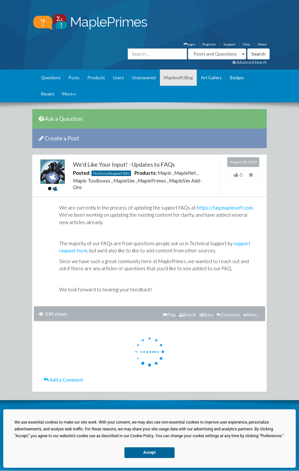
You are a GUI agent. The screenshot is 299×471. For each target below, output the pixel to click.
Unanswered (144, 77)
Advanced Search (250, 62)
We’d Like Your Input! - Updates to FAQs (124, 164)
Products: (146, 173)
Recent (47, 93)
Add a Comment (63, 380)
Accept (149, 452)
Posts (74, 77)
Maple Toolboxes (91, 181)
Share (206, 314)
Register (209, 44)
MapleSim (124, 181)
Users (118, 77)
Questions (51, 77)
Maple (164, 173)
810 (126, 173)
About (262, 44)
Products (96, 77)
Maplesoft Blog (178, 77)
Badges (237, 77)
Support (229, 44)
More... (251, 314)
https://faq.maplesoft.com (225, 207)
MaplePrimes (151, 181)
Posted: (82, 173)
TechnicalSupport (107, 173)
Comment (228, 314)
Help (246, 44)
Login (189, 44)
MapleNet (185, 173)
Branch (187, 314)
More (69, 93)
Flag (169, 314)
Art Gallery (211, 77)
